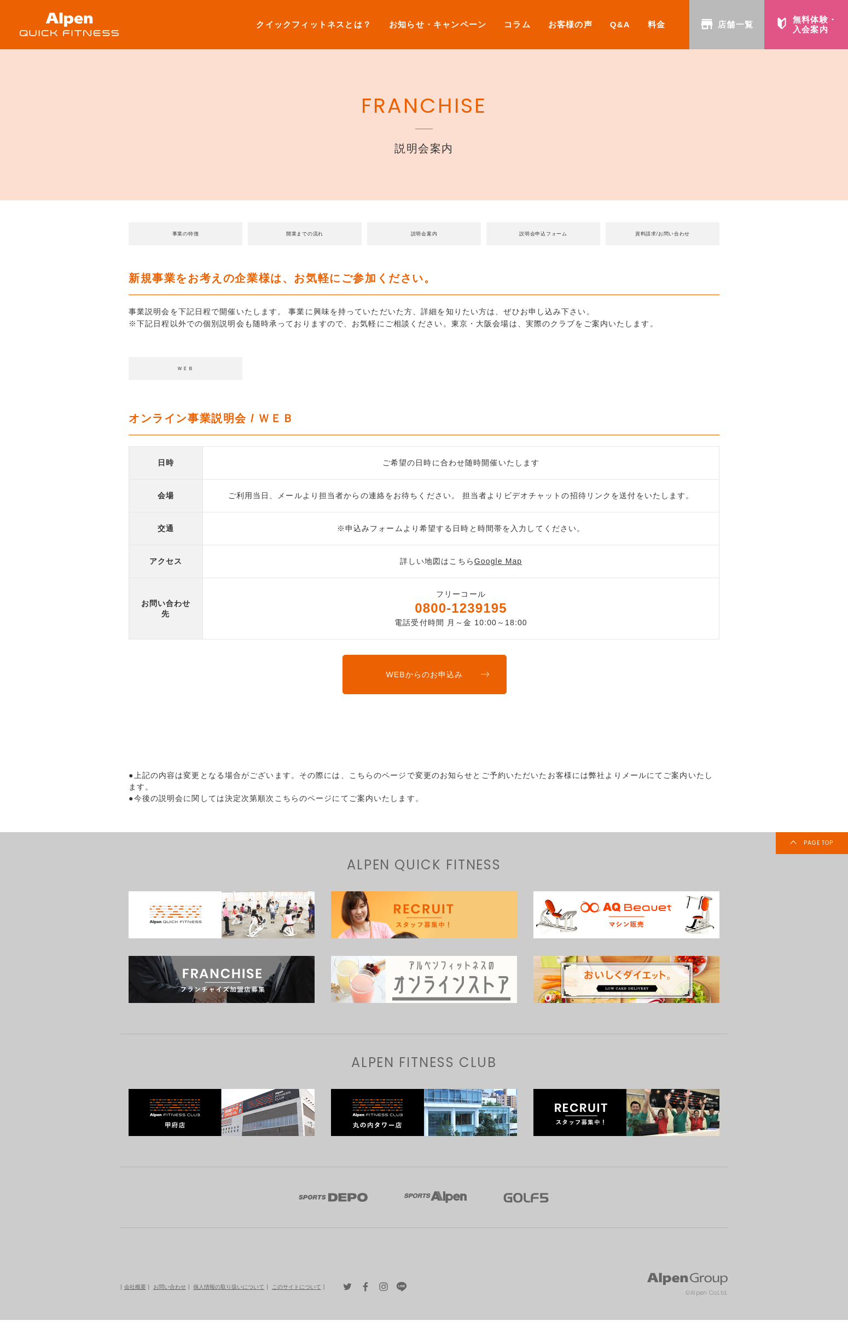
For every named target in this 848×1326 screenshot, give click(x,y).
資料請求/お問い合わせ (662, 235)
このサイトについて (296, 1292)
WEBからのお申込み (424, 680)
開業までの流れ (305, 235)
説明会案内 (424, 235)
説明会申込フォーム (544, 235)
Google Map (498, 567)
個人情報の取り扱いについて (228, 1292)
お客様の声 (570, 24)
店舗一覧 (726, 24)
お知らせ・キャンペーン (437, 24)
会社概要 (135, 1292)
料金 (656, 24)
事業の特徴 (186, 235)
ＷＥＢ (185, 373)
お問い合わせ (169, 1292)
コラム (517, 24)
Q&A (620, 24)
